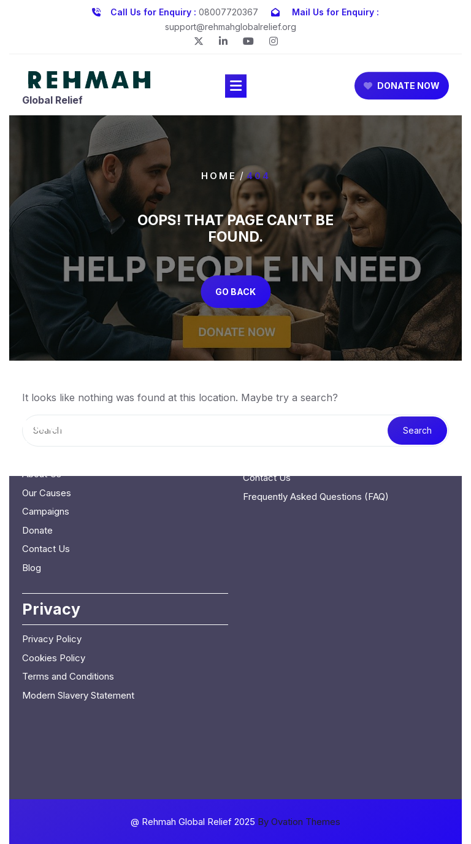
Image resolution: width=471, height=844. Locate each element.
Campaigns (45, 467)
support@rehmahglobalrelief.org (230, 25)
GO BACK (235, 291)
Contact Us (46, 504)
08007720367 (228, 10)
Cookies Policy (53, 613)
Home (219, 175)
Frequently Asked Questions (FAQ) (316, 452)
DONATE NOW (402, 87)
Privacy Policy (52, 594)
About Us (41, 429)
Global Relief (52, 101)
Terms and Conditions (68, 632)
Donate (37, 485)
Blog (31, 523)
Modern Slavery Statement (78, 650)
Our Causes (46, 448)
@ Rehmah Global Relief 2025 (235, 821)
